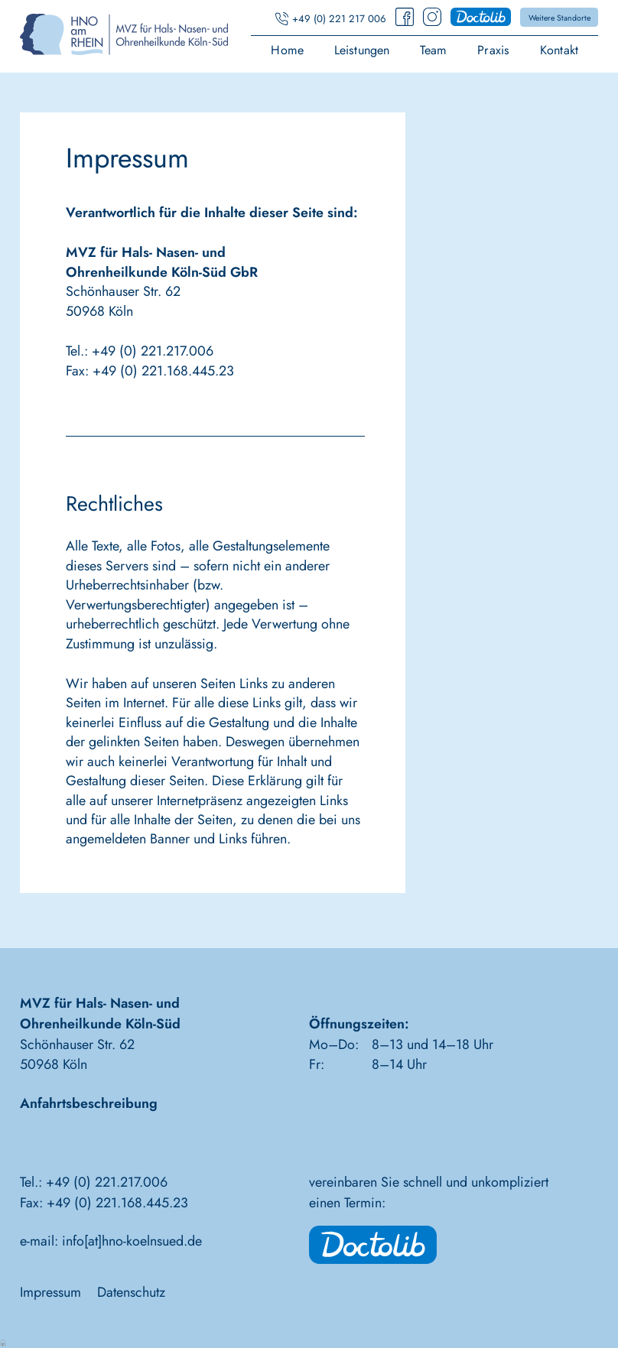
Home (287, 51)
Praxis (493, 51)
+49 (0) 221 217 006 (339, 18)
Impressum (50, 1292)
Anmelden (4, 1341)
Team (433, 51)
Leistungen (362, 51)
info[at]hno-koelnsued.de (132, 1241)
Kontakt (559, 51)
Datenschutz (131, 1292)
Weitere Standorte (559, 18)
